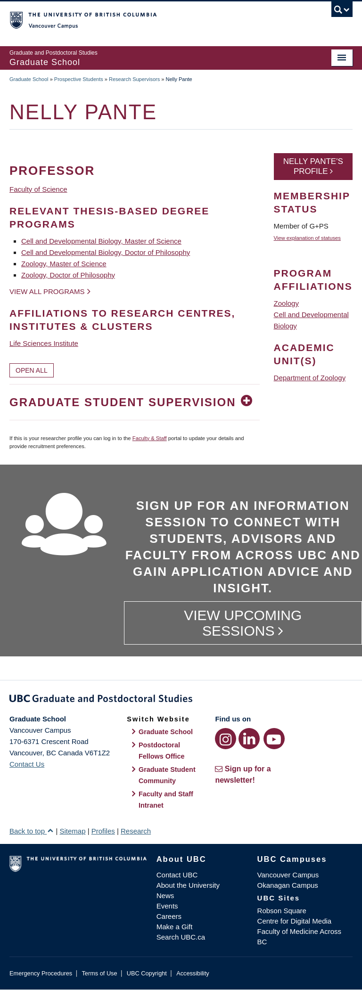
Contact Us (26, 764)
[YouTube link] (274, 738)
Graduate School (29, 79)
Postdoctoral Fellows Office (162, 750)
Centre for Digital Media (294, 921)
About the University (188, 885)
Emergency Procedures (40, 973)
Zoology (286, 303)
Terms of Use (99, 973)
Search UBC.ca (180, 937)
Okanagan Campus (287, 885)
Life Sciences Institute (43, 343)
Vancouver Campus (288, 875)
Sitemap (72, 831)
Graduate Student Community (167, 775)
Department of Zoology (310, 378)
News (165, 896)
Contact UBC (177, 875)
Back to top (31, 831)
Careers (168, 916)
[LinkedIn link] (249, 738)
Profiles (103, 831)
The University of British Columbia (155, 19)
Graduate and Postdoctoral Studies (181, 700)
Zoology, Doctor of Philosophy (68, 275)
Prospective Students (78, 79)
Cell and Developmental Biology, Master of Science (101, 241)
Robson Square (281, 911)
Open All (32, 370)
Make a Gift (174, 927)
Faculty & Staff (149, 438)
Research (136, 831)
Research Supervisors (134, 79)
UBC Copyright (147, 973)
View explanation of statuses (307, 238)
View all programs (47, 291)
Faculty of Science (38, 189)
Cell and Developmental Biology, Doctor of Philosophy (105, 252)
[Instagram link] (225, 738)
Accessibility (192, 973)
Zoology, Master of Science (64, 264)
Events (167, 906)
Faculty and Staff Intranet (166, 799)
